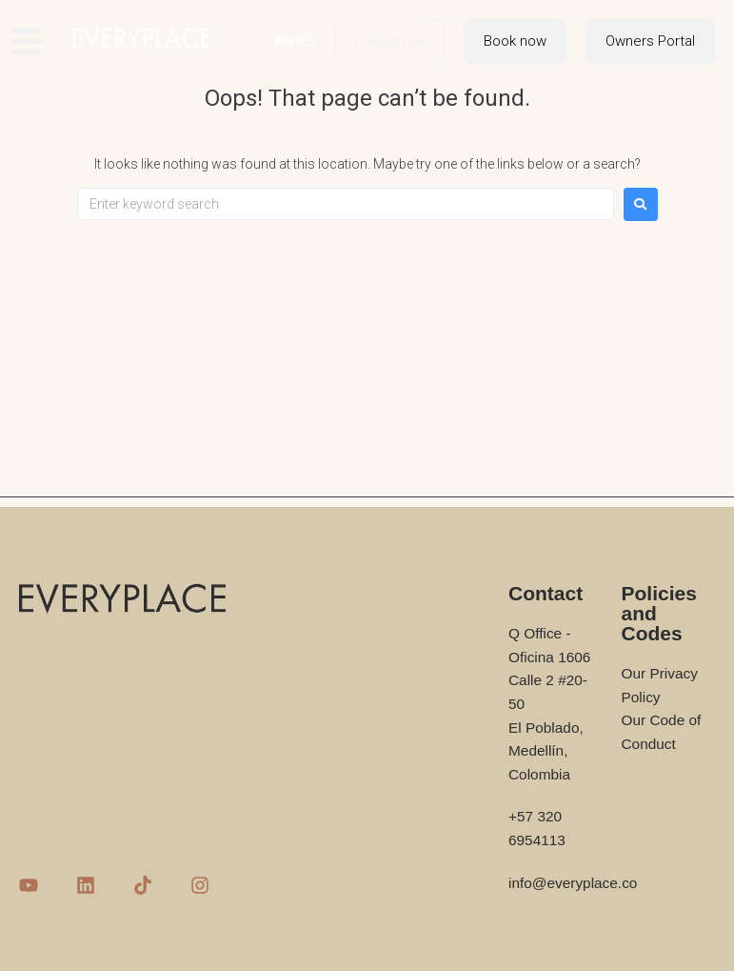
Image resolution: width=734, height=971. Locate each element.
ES (306, 41)
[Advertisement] (367, 364)
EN (284, 41)
